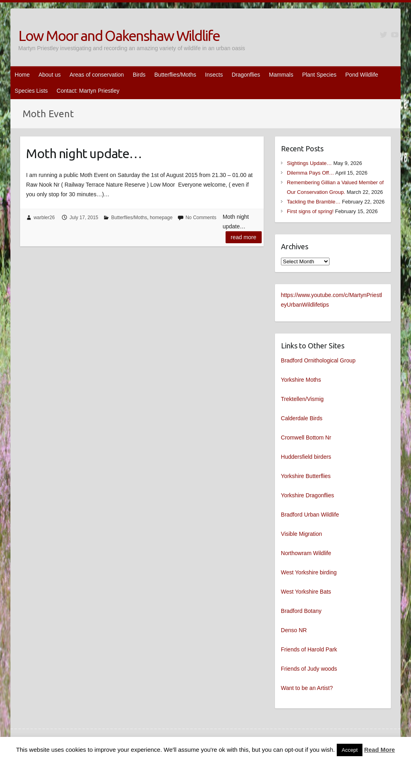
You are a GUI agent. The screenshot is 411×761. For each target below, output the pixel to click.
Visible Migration (301, 534)
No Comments (200, 217)
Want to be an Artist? (307, 688)
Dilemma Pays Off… (310, 173)
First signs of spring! (310, 211)
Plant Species (319, 74)
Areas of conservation (96, 74)
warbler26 (44, 217)
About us (50, 74)
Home (22, 74)
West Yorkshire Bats (306, 591)
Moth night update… (84, 153)
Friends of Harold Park (309, 649)
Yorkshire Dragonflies (307, 495)
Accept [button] (350, 750)
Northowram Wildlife (306, 553)
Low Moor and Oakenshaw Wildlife (119, 35)
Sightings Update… (309, 163)
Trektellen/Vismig (302, 399)
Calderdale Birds (302, 418)
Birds (139, 74)
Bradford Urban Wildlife (310, 514)
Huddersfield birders (306, 457)
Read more (243, 237)
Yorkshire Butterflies (306, 476)
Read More (379, 749)
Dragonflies (246, 74)
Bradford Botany (301, 611)
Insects (214, 74)
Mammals (281, 74)
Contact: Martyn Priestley (88, 90)
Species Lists (31, 90)
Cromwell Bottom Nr (306, 437)
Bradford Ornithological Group (318, 360)
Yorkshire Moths (301, 379)
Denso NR (294, 630)
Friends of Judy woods (309, 668)
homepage (161, 217)
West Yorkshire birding (309, 572)
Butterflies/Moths (175, 74)
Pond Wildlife (361, 74)
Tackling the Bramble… (314, 202)
